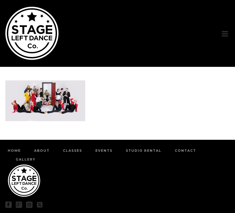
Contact (185, 151)
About (42, 151)
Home (14, 151)
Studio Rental (143, 151)
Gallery (25, 159)
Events (103, 151)
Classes (72, 151)
